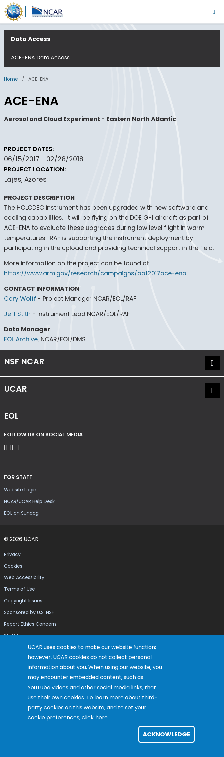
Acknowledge (166, 734)
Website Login (20, 489)
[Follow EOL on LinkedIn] (18, 447)
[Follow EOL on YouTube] (12, 447)
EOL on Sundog (21, 513)
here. (102, 717)
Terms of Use (19, 589)
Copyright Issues (23, 600)
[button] (212, 363)
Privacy (12, 554)
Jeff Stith (17, 314)
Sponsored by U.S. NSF (29, 612)
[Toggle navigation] (214, 11)
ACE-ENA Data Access (40, 57)
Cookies (13, 566)
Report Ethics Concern (30, 624)
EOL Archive (21, 339)
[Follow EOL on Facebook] (6, 447)
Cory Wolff (20, 298)
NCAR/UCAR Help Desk (29, 501)
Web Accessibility (24, 577)
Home (11, 78)
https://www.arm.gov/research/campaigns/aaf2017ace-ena (95, 273)
